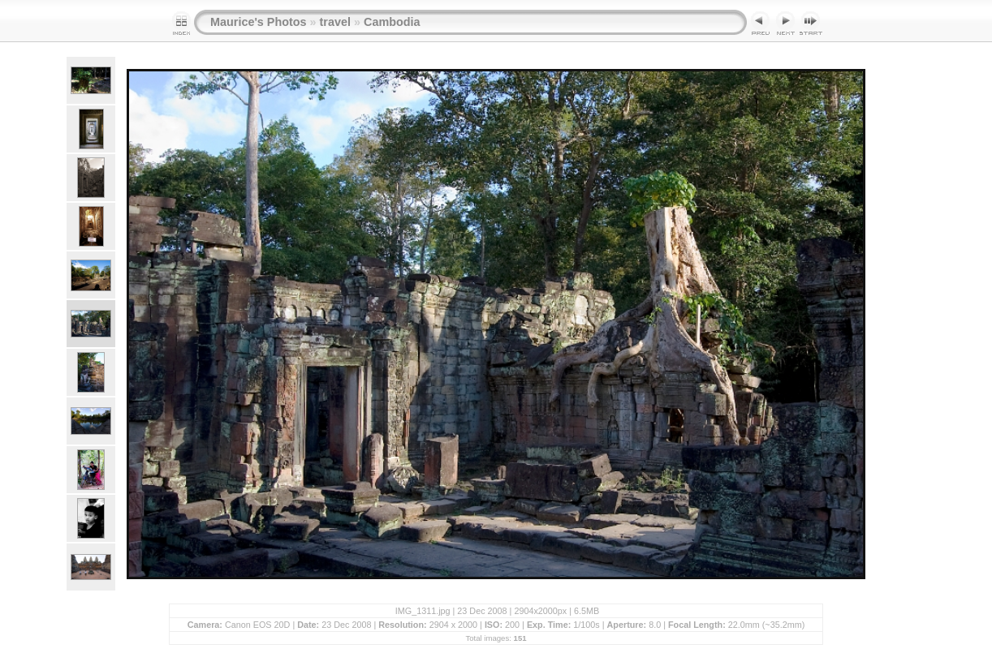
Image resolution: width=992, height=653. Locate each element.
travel (335, 21)
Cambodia (392, 21)
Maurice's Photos (258, 21)
